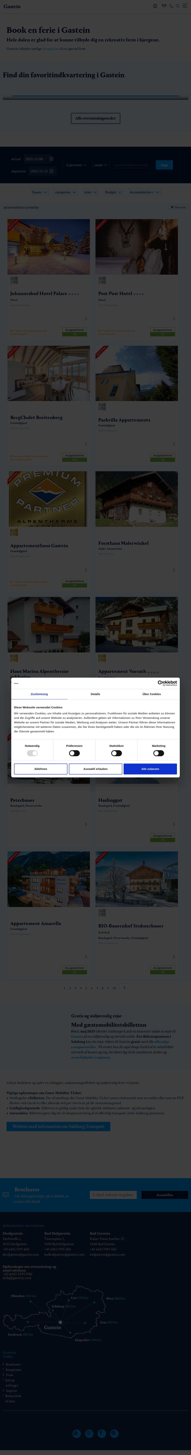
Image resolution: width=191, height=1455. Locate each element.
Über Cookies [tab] (152, 694)
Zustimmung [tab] (39, 694)
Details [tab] (95, 694)
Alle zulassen (150, 768)
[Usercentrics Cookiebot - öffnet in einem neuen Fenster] (160, 683)
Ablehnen (40, 768)
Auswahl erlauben (95, 768)
